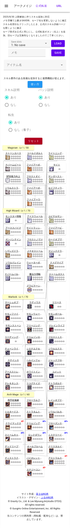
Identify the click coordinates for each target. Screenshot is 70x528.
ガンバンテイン (13, 239)
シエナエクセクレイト (38, 348)
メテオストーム (35, 251)
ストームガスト (57, 274)
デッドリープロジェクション (19, 446)
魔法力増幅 (35, 274)
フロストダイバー (35, 176)
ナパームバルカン (14, 274)
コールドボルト (35, 153)
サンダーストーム (57, 176)
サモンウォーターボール (39, 314)
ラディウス (35, 302)
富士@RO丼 (42, 494)
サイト (56, 164)
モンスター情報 (13, 216)
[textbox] (29, 43)
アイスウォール (35, 216)
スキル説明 (12, 90)
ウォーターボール (35, 262)
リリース (56, 302)
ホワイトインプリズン (38, 371)
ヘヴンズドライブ (14, 251)
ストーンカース (13, 153)
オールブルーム (35, 446)
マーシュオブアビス (15, 302)
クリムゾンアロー (35, 423)
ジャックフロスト (57, 360)
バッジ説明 (46, 90)
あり (13, 97)
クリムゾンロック (35, 337)
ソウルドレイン (13, 262)
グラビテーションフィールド (41, 285)
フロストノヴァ (35, 239)
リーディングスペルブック (18, 337)
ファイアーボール (35, 188)
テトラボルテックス (58, 383)
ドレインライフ (57, 325)
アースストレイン (14, 371)
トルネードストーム (15, 411)
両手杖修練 (13, 400)
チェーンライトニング (16, 348)
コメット (56, 371)
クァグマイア (56, 262)
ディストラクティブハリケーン (20, 458)
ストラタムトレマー (37, 411)
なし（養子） (23, 130)
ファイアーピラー (57, 228)
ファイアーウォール (37, 199)
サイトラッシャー (35, 228)
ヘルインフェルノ (35, 360)
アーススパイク (13, 228)
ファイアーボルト (35, 164)
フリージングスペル (37, 325)
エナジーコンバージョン (39, 469)
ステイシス (13, 360)
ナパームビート (13, 164)
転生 (11, 115)
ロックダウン (35, 435)
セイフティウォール (58, 188)
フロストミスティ (57, 337)
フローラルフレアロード (39, 400)
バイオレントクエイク (38, 458)
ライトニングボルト (58, 153)
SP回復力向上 (13, 176)
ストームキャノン (14, 435)
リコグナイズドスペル (38, 383)
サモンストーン (13, 325)
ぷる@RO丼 (47, 497)
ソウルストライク (14, 188)
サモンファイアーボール (17, 314)
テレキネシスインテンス (17, 383)
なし (13, 105)
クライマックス (13, 423)
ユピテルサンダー (57, 216)
